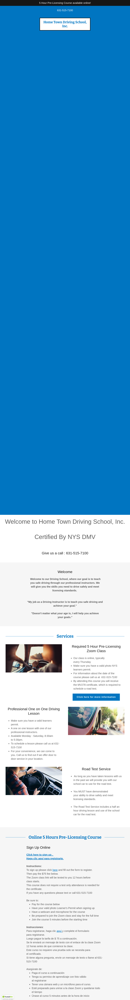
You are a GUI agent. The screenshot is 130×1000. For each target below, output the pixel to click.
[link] (65, 26)
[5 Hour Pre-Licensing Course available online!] (65, 3)
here (55, 870)
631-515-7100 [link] (65, 10)
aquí (59, 931)
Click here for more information (96, 697)
